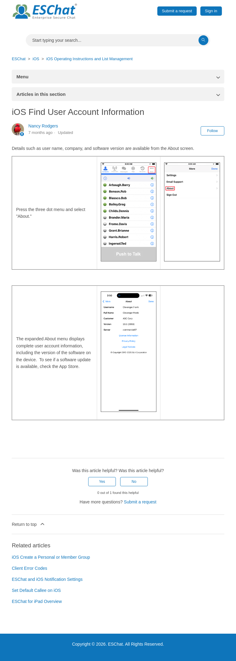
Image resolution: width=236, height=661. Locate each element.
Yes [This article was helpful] (102, 481)
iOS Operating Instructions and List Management (89, 59)
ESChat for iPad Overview (37, 601)
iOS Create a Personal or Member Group (51, 557)
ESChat (19, 59)
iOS (36, 59)
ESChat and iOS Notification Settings (47, 579)
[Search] (118, 40)
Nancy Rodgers (43, 125)
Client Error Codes (29, 568)
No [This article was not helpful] (134, 481)
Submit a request (177, 11)
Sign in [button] (211, 11)
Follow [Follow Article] (212, 131)
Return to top (28, 524)
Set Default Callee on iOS (36, 590)
